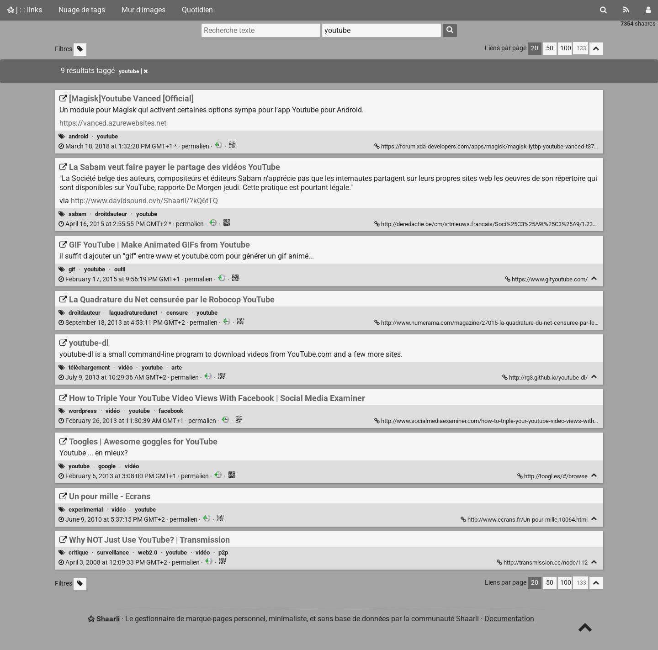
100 (565, 48)
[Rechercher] (603, 10)
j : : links (24, 9)
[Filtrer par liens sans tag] (80, 49)
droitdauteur (111, 214)
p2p (223, 552)
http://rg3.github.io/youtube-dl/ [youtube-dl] (545, 377)
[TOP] (585, 629)
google (107, 466)
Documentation (509, 618)
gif (72, 269)
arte (176, 367)
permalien (134, 146)
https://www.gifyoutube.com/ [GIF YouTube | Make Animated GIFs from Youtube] (547, 279)
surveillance (113, 552)
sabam (77, 214)
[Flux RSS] (626, 10)
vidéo (125, 367)
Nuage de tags (81, 9)
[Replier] (594, 278)
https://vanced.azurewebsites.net (112, 123)
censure (177, 312)
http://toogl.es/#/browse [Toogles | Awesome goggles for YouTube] (553, 476)
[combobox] (381, 30)
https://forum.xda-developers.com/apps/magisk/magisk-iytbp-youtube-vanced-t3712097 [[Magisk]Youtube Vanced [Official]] (492, 146)
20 (534, 48)
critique (78, 552)
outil (119, 269)
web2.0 (147, 552)
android (78, 136)
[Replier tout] (596, 48)
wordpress (83, 410)
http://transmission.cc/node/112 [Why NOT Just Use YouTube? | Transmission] (543, 562)
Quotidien (197, 9)
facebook (171, 410)
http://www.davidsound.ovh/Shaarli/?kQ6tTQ (144, 200)
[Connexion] (648, 10)
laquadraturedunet (133, 312)
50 (549, 48)
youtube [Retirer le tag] (133, 71)
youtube (107, 136)
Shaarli (108, 618)
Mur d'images (143, 9)
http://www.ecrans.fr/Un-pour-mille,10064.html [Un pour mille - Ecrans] (525, 519)
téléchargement (89, 367)
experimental (86, 509)
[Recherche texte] (261, 30)
